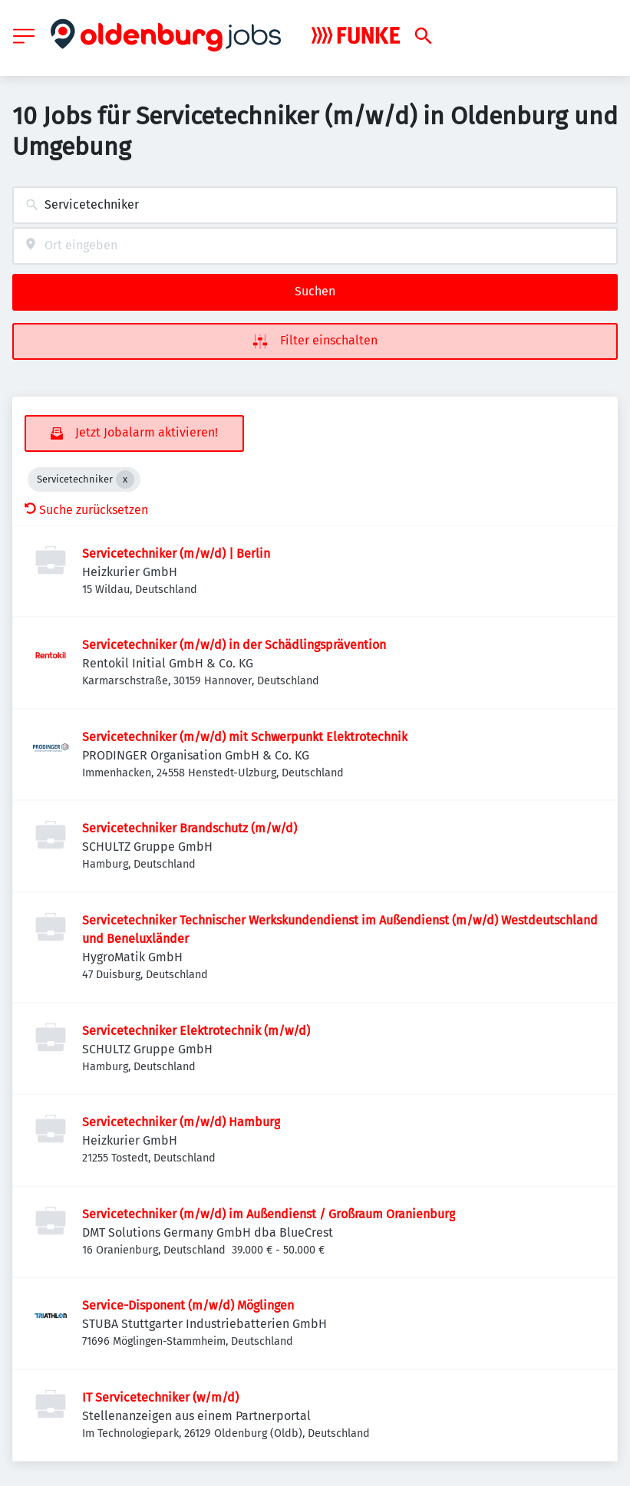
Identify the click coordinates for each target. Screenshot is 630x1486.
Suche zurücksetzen (86, 509)
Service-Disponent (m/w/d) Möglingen (188, 1305)
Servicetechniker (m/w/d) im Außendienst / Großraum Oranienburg (268, 1214)
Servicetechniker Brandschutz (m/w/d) (189, 828)
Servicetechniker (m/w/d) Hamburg (181, 1122)
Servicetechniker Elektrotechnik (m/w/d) (196, 1030)
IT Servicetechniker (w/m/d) (160, 1397)
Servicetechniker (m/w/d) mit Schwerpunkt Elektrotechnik (244, 737)
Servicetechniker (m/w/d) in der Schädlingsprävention (234, 645)
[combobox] (315, 205)
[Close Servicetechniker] (125, 479)
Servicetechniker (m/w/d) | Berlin (176, 553)
